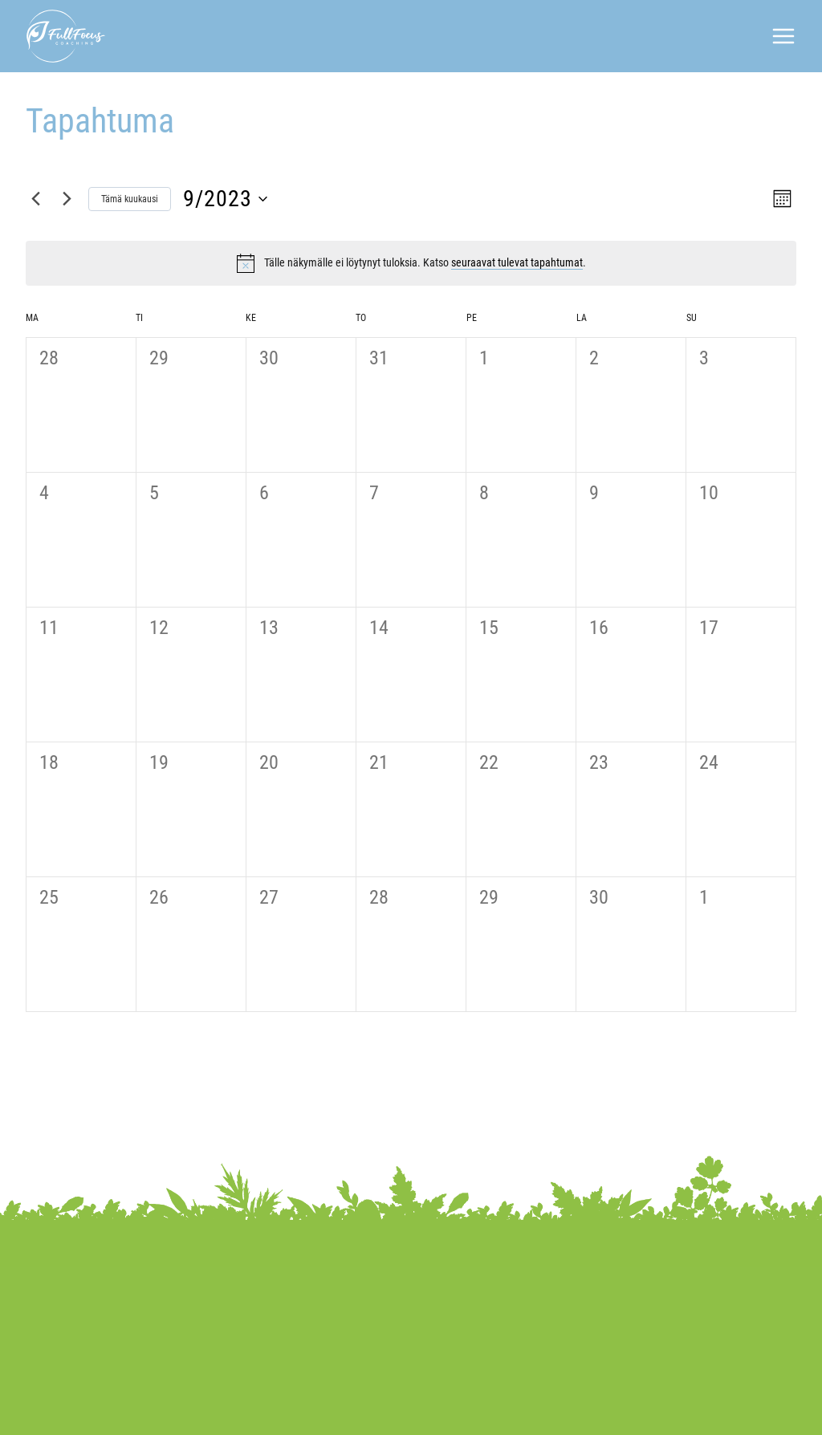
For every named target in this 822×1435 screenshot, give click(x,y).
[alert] (425, 263)
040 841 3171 (595, 1290)
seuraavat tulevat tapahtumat (517, 262)
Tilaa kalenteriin (710, 1056)
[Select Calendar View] (780, 198)
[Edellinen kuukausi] (35, 199)
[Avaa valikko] (783, 36)
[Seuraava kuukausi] (66, 199)
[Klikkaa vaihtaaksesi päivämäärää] (225, 199)
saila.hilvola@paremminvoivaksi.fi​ (654, 1315)
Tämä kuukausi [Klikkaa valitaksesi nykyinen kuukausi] (129, 199)
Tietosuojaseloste (229, 1410)
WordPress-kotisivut (699, 1410)
